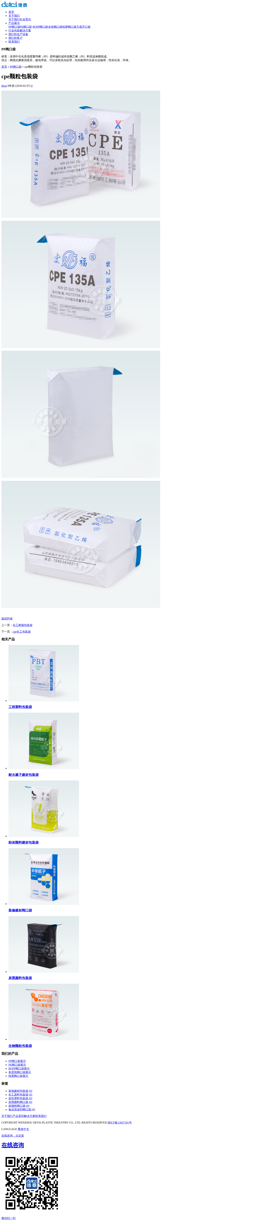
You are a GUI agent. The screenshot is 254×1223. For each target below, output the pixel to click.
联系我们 (14, 41)
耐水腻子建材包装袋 (23, 775)
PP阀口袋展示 (17, 1061)
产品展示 (14, 23)
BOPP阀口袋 (40, 26)
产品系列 (18, 1116)
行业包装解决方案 (19, 30)
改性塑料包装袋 (20, 1098)
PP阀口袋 (14, 26)
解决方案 (29, 1116)
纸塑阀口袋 (69, 26)
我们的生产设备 (18, 34)
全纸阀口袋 (55, 26)
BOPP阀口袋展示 (19, 1068)
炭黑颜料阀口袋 (20, 1102)
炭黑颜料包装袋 (20, 978)
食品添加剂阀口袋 (21, 1109)
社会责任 (25, 19)
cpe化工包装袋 (22, 631)
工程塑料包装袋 (20, 707)
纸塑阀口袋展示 (18, 1075)
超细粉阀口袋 (18, 1105)
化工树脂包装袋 (22, 625)
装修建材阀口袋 (20, 910)
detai (4, 85)
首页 (11, 11)
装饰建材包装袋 (20, 1090)
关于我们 (14, 15)
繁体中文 (23, 1129)
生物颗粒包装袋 (20, 1046)
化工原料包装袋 (20, 1094)
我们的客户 (15, 37)
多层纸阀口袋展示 (19, 1072)
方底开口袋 (83, 26)
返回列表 (7, 618)
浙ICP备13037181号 (120, 1122)
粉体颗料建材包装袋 (23, 842)
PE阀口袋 (26, 26)
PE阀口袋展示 (17, 1064)
